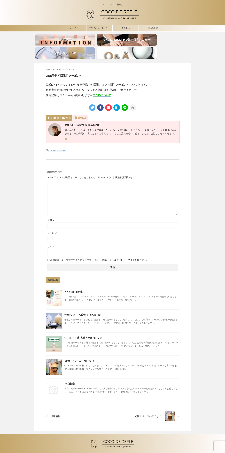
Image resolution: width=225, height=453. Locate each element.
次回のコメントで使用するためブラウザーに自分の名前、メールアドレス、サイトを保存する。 (99, 250)
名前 (51, 209)
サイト (50, 236)
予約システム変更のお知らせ (82, 305)
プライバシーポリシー (99, 27)
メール (52, 223)
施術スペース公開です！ (79, 351)
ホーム (73, 27)
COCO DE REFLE (57, 141)
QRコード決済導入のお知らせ (83, 328)
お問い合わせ (151, 27)
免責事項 (125, 27)
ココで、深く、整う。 (112, 444)
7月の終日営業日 (74, 282)
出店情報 (70, 374)
